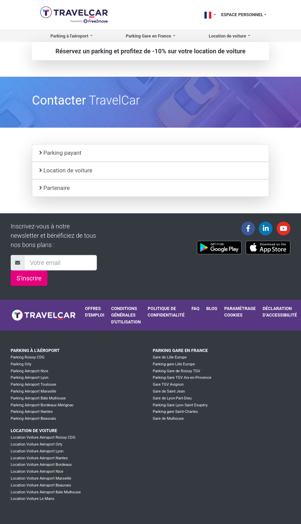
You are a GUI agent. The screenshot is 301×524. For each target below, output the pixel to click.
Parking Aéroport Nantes (32, 411)
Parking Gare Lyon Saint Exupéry (180, 405)
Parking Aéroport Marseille (33, 391)
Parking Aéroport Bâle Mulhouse (38, 398)
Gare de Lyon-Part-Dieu (172, 398)
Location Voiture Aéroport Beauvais (41, 485)
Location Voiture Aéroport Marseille (41, 478)
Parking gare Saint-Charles (175, 411)
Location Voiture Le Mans (32, 498)
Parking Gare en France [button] (149, 36)
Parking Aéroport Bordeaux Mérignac (42, 405)
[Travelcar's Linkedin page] (265, 228)
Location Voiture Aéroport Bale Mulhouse (46, 492)
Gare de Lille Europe (170, 357)
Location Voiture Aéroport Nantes (39, 458)
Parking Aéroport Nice (29, 371)
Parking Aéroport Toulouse (33, 384)
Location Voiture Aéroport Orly (36, 444)
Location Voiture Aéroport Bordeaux (41, 464)
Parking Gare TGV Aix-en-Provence (182, 377)
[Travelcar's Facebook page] (248, 228)
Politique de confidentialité (166, 312)
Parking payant (60, 152)
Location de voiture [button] (228, 36)
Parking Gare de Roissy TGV (176, 371)
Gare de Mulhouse (168, 418)
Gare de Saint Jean (169, 391)
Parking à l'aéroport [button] (70, 36)
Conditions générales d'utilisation (126, 315)
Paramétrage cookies (240, 312)
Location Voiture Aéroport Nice (37, 471)
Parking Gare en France (180, 350)
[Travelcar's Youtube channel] (283, 228)
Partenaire (54, 187)
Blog (211, 308)
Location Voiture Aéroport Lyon (37, 451)
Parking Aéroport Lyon (29, 377)
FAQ (195, 308)
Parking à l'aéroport (35, 350)
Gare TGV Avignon (168, 384)
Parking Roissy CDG (27, 357)
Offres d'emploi (94, 312)
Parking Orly (21, 364)
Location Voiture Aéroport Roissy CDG (43, 437)
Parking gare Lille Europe (174, 364)
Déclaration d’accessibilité (280, 312)
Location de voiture (65, 170)
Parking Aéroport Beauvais (33, 418)
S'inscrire (29, 278)
